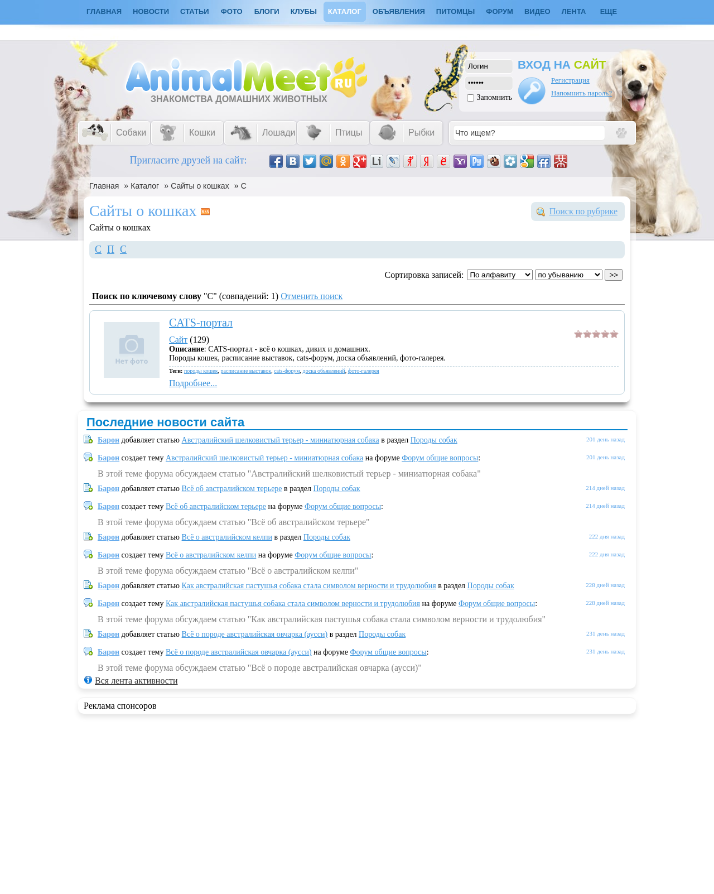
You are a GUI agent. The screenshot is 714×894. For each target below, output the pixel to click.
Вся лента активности (136, 680)
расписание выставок (246, 371)
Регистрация (570, 80)
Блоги (266, 11)
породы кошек (201, 371)
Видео (537, 11)
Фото (232, 11)
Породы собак (434, 440)
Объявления (399, 11)
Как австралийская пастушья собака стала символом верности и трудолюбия (309, 585)
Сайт (178, 339)
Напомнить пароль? (581, 93)
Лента (574, 11)
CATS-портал (201, 322)
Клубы (304, 11)
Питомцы (455, 11)
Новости (151, 11)
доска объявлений (324, 371)
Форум (499, 11)
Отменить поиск (311, 296)
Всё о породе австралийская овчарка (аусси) (255, 634)
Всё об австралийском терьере (232, 488)
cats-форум (287, 371)
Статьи (194, 11)
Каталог (344, 11)
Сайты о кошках (200, 185)
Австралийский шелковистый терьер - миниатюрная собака (280, 440)
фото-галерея (363, 371)
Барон (108, 440)
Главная (104, 185)
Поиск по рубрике (583, 211)
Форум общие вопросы (440, 458)
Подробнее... (193, 383)
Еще (608, 11)
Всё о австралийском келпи (227, 537)
